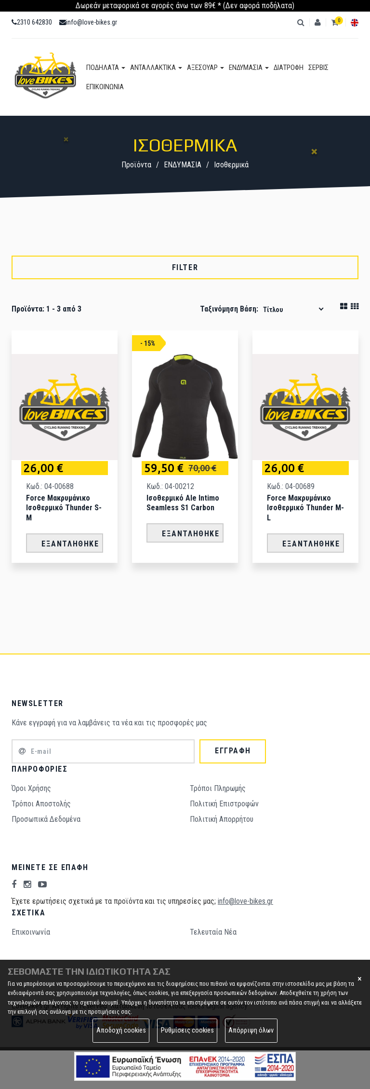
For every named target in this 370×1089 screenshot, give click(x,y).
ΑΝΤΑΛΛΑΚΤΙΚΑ (156, 67)
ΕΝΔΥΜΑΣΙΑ (249, 67)
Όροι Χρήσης (31, 788)
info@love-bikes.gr (88, 22)
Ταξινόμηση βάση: (229, 308)
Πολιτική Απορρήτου (221, 819)
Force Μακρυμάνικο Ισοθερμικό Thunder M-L (305, 508)
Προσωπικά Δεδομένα (46, 819)
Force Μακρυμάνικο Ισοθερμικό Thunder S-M (64, 508)
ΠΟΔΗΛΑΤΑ (105, 67)
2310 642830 (32, 22)
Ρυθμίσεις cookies (187, 1030)
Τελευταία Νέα (213, 932)
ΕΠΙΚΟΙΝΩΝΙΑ (105, 86)
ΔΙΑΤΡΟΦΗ (289, 67)
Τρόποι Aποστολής (41, 803)
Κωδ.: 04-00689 (291, 486)
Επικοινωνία (31, 932)
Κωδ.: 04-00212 (170, 486)
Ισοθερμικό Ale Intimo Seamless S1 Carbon (182, 503)
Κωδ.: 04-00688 (50, 486)
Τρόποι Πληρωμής (218, 788)
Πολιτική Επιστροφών (224, 803)
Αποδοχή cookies (121, 1030)
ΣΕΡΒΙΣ (318, 67)
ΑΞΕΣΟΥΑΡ (205, 67)
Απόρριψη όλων (251, 1030)
